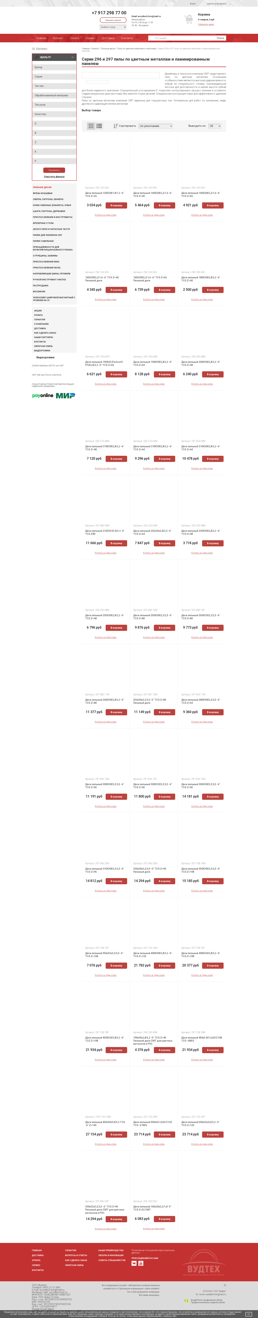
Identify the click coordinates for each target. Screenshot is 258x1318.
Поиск (220, 38)
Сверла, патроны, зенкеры (48, 199)
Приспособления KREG (46, 262)
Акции (38, 311)
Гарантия (39, 320)
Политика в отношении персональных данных (153, 1251)
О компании (41, 324)
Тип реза (40, 104)
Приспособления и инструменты (52, 217)
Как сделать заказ (45, 333)
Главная (41, 38)
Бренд (38, 67)
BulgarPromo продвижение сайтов (206, 1300)
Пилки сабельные (43, 241)
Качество (40, 114)
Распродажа (40, 285)
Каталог (58, 38)
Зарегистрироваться (214, 3)
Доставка (108, 38)
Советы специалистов (111, 1260)
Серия (38, 76)
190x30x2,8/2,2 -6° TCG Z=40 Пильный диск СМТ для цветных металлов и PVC (152, 1040)
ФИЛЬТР (45, 57)
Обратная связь (43, 346)
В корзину (116, 205)
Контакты (127, 38)
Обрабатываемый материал (51, 95)
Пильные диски (42, 187)
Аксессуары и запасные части (51, 229)
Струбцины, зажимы (45, 256)
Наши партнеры (43, 337)
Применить (54, 170)
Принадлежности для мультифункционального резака (53, 248)
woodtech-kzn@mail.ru (149, 16)
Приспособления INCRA (46, 268)
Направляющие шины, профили (51, 274)
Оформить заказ (206, 24)
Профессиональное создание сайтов (208, 1302)
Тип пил (39, 86)
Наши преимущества (111, 1250)
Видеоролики (42, 351)
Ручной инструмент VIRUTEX (49, 279)
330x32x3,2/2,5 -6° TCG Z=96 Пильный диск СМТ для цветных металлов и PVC (104, 1209)
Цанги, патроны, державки (49, 211)
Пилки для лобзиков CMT (47, 235)
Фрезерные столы (43, 223)
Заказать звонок (113, 20)
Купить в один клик (105, 215)
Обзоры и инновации (111, 1255)
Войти (191, 4)
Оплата (74, 38)
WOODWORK (39, 291)
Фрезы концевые (42, 193)
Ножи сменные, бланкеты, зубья (52, 205)
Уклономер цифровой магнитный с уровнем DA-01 (54, 299)
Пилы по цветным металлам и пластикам (136, 48)
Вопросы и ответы (76, 1255)
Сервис (90, 38)
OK (248, 1314)
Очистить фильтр (54, 176)
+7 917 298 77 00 (109, 12)
